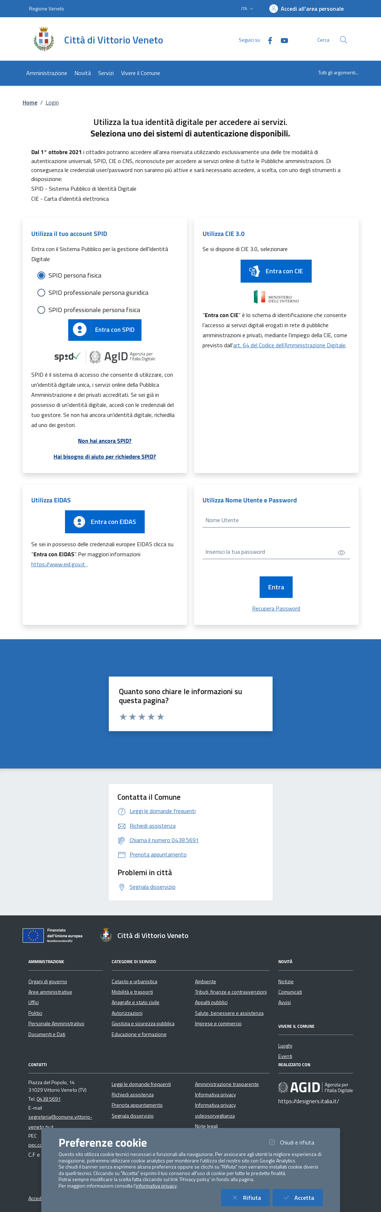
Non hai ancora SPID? (104, 440)
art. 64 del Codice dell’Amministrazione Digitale (289, 345)
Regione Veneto (46, 8)
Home (30, 102)
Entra (276, 587)
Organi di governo (47, 981)
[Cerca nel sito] (343, 39)
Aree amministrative (50, 992)
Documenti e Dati (46, 1034)
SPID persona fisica (74, 275)
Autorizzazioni (127, 1013)
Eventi (285, 1056)
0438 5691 (49, 1099)
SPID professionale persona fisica (94, 310)
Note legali (206, 1126)
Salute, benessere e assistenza (229, 1013)
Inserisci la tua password (235, 551)
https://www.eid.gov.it (59, 564)
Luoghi (285, 1046)
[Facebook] (267, 39)
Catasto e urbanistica (134, 981)
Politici (35, 1013)
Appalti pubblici (211, 1002)
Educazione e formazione (139, 1034)
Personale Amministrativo (56, 1023)
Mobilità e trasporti (132, 992)
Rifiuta (250, 1197)
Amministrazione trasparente (227, 1084)
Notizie (286, 981)
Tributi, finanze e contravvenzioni (231, 992)
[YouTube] (281, 39)
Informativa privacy (215, 1095)
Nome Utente (222, 520)
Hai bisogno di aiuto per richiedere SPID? (105, 456)
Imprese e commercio (218, 1023)
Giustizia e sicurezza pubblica (143, 1023)
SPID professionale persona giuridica (98, 292)
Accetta (302, 1197)
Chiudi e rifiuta (295, 1142)
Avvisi (284, 1002)
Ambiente (205, 981)
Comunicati (290, 992)
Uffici (33, 1002)
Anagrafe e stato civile (135, 1002)
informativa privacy (156, 1186)
